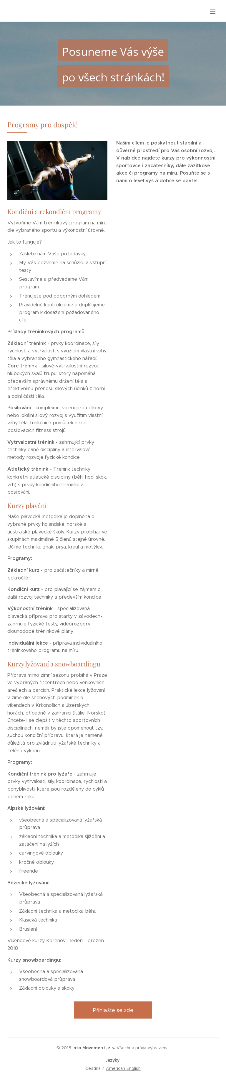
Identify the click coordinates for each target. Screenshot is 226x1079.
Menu (212, 11)
